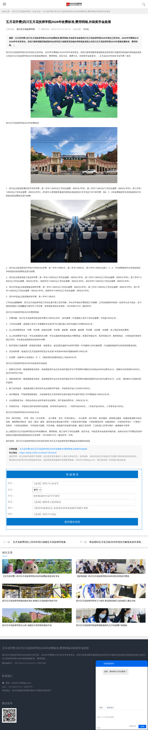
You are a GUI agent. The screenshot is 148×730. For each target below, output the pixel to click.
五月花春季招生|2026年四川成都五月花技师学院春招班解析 (44, 542)
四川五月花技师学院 (21, 11)
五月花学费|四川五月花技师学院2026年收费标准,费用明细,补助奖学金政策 (76, 11)
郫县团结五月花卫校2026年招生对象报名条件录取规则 (117, 542)
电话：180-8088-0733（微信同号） (18, 686)
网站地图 (42, 663)
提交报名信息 (72, 521)
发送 (142, 727)
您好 (101, 708)
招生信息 (37, 11)
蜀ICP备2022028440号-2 (26, 663)
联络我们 (110, 708)
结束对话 (132, 726)
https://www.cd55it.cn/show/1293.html (38, 452)
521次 (86, 29)
